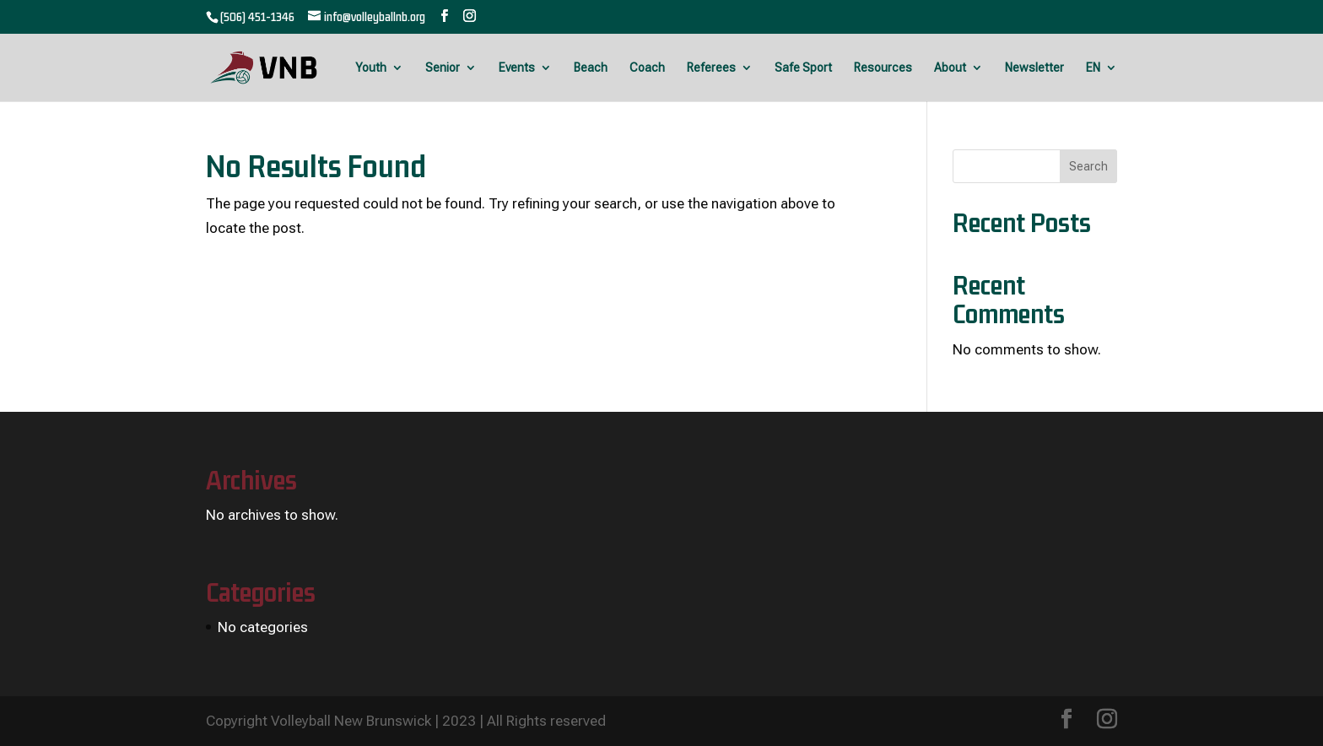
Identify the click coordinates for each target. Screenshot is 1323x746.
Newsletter (1034, 68)
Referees (711, 68)
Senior (442, 68)
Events (517, 68)
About (950, 68)
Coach (647, 68)
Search (1088, 166)
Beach (591, 68)
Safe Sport (803, 68)
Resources (883, 68)
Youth (370, 68)
